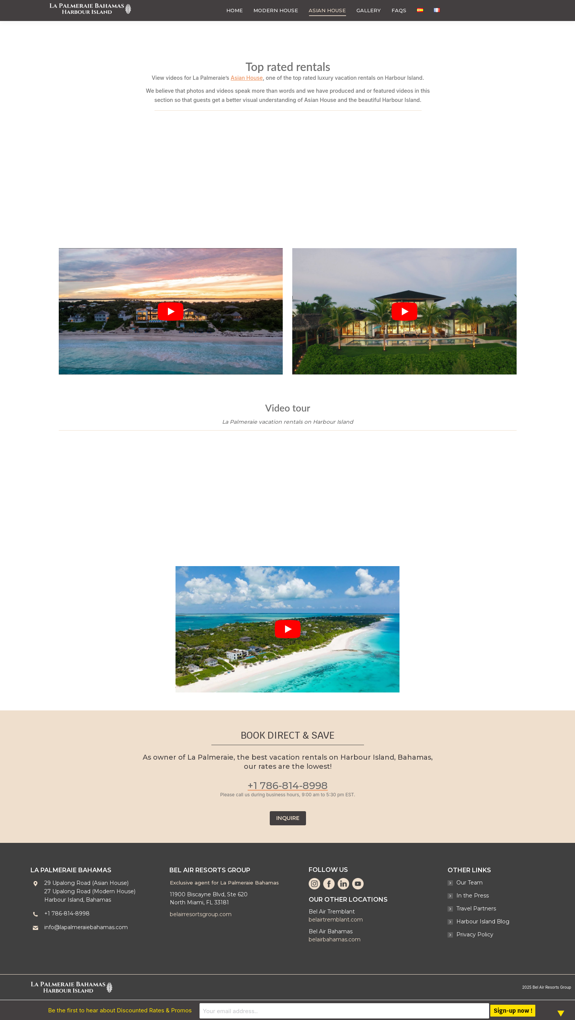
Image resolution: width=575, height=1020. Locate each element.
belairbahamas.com (335, 939)
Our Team (469, 882)
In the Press (472, 895)
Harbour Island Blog (482, 921)
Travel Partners (476, 908)
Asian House (247, 77)
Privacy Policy (474, 934)
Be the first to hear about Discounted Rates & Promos (218, 1010)
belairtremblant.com (336, 919)
